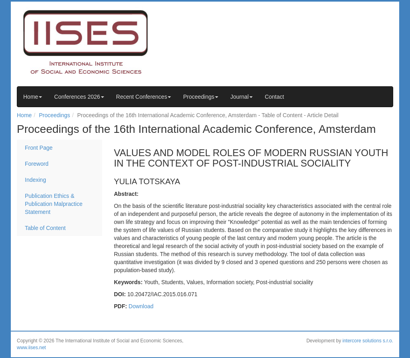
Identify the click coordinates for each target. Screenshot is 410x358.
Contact (274, 97)
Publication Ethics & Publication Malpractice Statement (53, 204)
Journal (241, 97)
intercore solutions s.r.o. (367, 341)
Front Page (38, 147)
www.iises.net (31, 347)
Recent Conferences (143, 97)
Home (32, 97)
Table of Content (45, 228)
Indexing (35, 180)
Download (141, 306)
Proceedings (200, 97)
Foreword (36, 164)
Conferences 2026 (79, 97)
